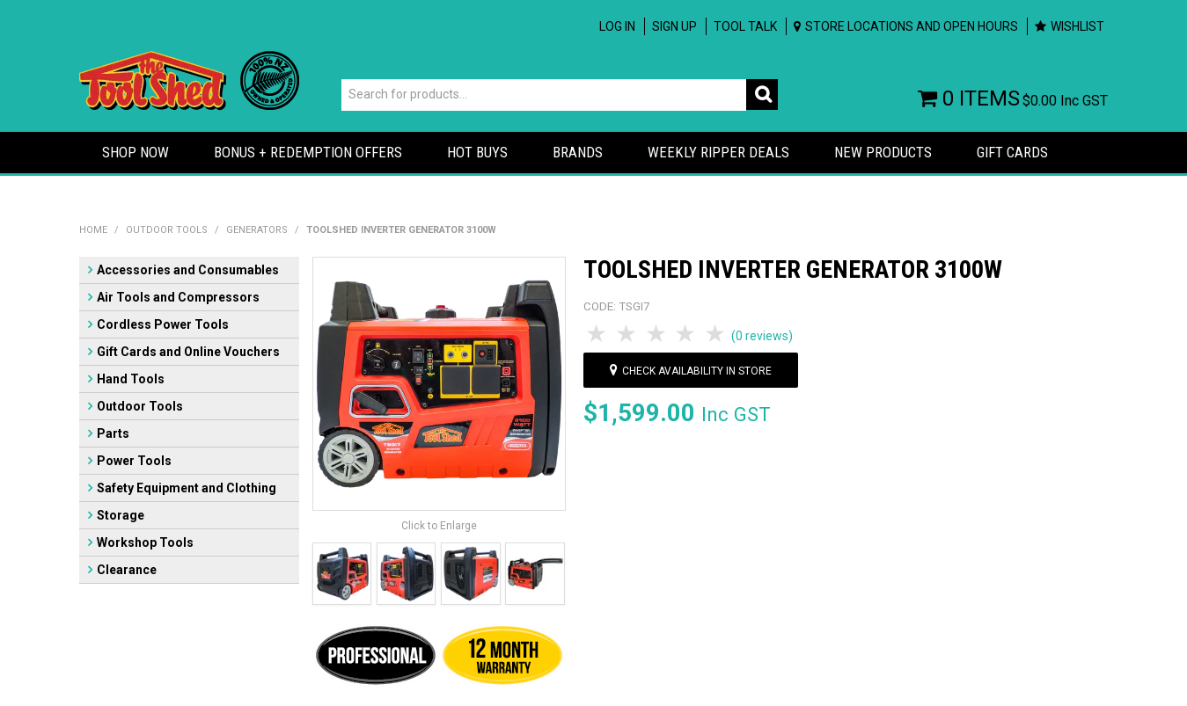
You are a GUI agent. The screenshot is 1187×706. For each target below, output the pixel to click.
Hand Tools (131, 379)
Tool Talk (745, 26)
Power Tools (134, 461)
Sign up (674, 26)
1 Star (598, 334)
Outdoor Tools (167, 230)
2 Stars (627, 334)
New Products (883, 152)
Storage (120, 515)
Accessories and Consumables (188, 270)
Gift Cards (1012, 152)
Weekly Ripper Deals (718, 152)
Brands (578, 152)
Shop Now (135, 152)
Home (93, 230)
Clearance (127, 570)
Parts (113, 433)
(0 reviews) (762, 336)
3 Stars (657, 334)
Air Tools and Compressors (178, 297)
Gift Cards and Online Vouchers (188, 352)
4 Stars (686, 334)
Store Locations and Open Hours (911, 26)
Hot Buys (477, 152)
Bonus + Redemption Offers (308, 152)
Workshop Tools (145, 542)
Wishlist (1077, 26)
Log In (617, 26)
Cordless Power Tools (163, 324)
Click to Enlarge (439, 526)
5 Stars (716, 334)
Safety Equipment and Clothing (186, 488)
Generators (257, 230)
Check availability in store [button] (697, 371)
